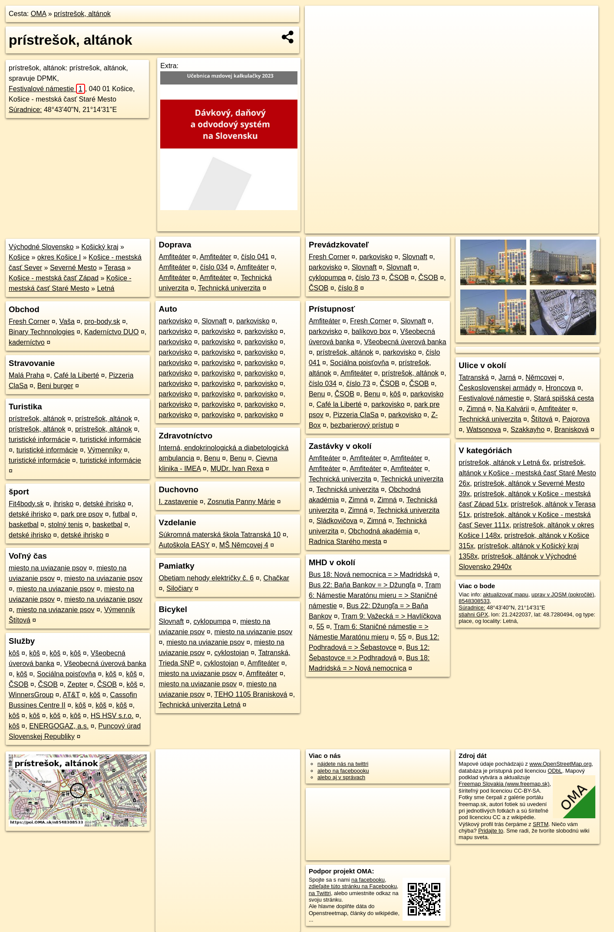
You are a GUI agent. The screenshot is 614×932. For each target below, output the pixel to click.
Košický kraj (99, 246)
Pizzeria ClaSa (356, 414)
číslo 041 (255, 256)
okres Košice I (59, 257)
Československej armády (497, 388)
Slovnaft (214, 321)
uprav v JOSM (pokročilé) (562, 594)
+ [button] (320, 20)
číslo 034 (214, 267)
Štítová (542, 419)
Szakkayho (528, 429)
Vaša (67, 321)
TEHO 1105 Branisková (250, 694)
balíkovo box (371, 331)
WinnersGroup (31, 694)
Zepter (77, 684)
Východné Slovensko (41, 246)
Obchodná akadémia (380, 531)
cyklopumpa (212, 621)
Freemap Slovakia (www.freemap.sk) (504, 784)
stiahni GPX (473, 614)
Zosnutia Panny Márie (241, 501)
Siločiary (179, 588)
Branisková (571, 429)
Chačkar (276, 578)
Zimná (358, 500)
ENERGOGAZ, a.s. (59, 726)
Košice (19, 257)
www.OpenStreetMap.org (560, 764)
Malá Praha (26, 375)
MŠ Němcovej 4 (243, 545)
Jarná (507, 377)
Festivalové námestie (47, 89)
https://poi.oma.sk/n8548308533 (559, 227)
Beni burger (55, 385)
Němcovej (540, 377)
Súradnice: (25, 109)
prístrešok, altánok (82, 13)
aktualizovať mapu (505, 594)
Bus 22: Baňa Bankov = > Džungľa (362, 585)
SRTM (540, 824)
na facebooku (368, 879)
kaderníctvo (27, 342)
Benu (212, 458)
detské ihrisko (104, 503)
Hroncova (560, 388)
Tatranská (474, 377)
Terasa (114, 267)
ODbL (555, 770)
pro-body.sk (102, 321)
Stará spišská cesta (564, 398)
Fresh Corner (29, 321)
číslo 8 (348, 288)
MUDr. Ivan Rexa (237, 468)
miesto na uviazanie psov (48, 568)
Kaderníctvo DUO (111, 332)
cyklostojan (232, 652)
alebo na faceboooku (343, 770)
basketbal (24, 524)
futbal (120, 514)
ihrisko (63, 503)
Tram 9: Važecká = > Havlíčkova (391, 616)
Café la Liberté (76, 375)
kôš (14, 653)
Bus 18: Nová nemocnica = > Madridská (370, 574)
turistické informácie (39, 439)
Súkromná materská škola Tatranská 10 (219, 534)
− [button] (320, 33)
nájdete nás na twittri (342, 764)
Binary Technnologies (42, 332)
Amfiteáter (174, 256)
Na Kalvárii (512, 408)
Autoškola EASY (183, 545)
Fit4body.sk (26, 503)
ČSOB (18, 684)
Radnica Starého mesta (345, 541)
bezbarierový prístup (361, 425)
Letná (105, 288)
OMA (38, 13)
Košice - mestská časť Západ (54, 278)
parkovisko (174, 321)
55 (320, 626)
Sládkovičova (337, 520)
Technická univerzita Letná (199, 704)
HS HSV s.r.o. (112, 715)
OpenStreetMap (448, 227)
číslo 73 (368, 277)
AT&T (71, 694)
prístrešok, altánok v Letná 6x (504, 462)
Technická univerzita (229, 288)
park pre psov (82, 514)
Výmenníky (104, 450)
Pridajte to (490, 830)
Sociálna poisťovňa (66, 674)
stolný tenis (65, 524)
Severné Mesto (73, 267)
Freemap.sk (493, 227)
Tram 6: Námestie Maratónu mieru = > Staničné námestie (375, 595)
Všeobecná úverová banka (105, 663)
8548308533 (474, 601)
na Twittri (320, 893)
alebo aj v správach (341, 777)
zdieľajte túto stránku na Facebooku (353, 886)
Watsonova (483, 429)
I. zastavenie (178, 501)
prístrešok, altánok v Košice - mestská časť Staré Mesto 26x (527, 473)
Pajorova (576, 419)
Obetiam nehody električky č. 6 (206, 578)
